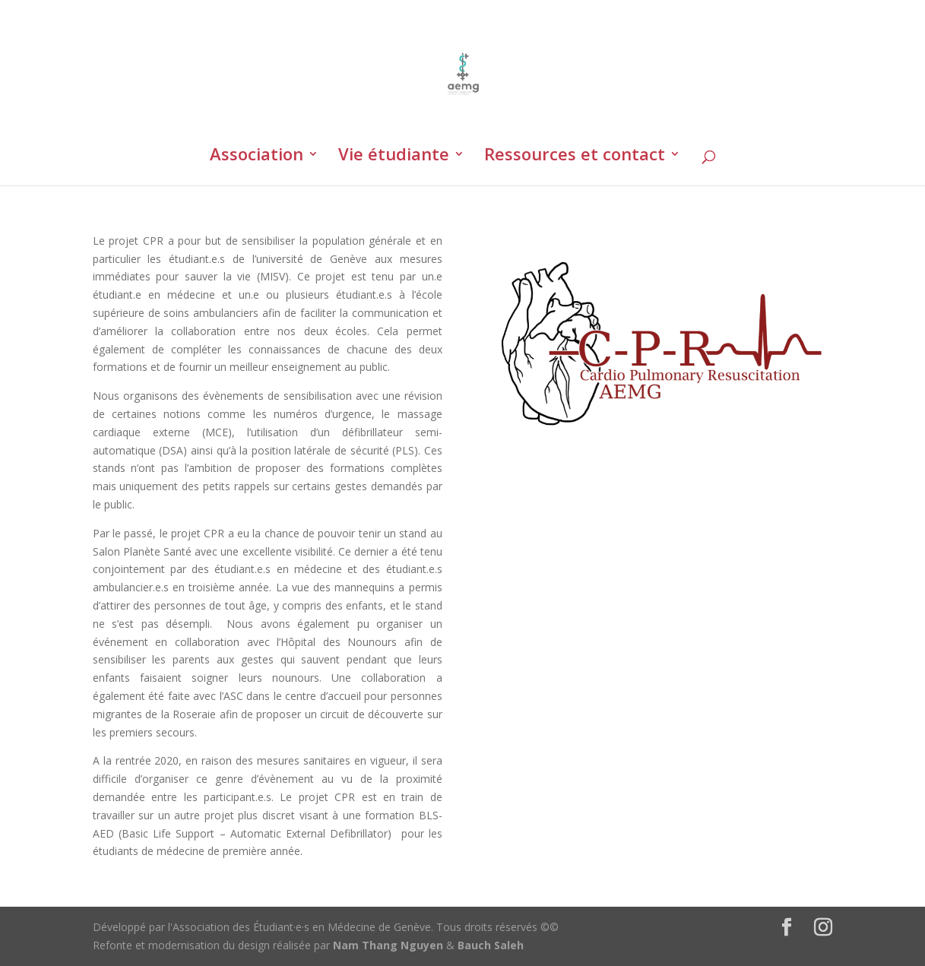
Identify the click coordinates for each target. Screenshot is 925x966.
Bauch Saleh (491, 945)
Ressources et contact (574, 156)
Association (256, 156)
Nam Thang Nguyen (388, 945)
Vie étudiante (393, 156)
